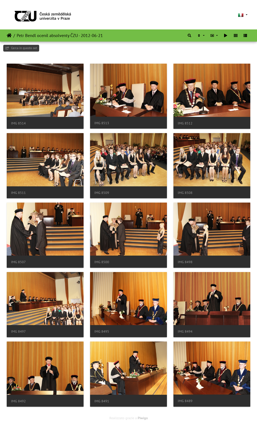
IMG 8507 (18, 262)
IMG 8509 (101, 193)
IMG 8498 (185, 262)
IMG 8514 (18, 123)
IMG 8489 (185, 401)
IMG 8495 (101, 331)
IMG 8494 (185, 331)
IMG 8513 (101, 123)
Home (9, 35)
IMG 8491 (101, 401)
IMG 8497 (18, 331)
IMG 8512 (185, 123)
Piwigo (143, 418)
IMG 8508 (185, 193)
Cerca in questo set (21, 48)
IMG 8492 (18, 401)
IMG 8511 (18, 193)
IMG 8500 (101, 262)
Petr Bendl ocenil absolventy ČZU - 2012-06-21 (60, 35)
